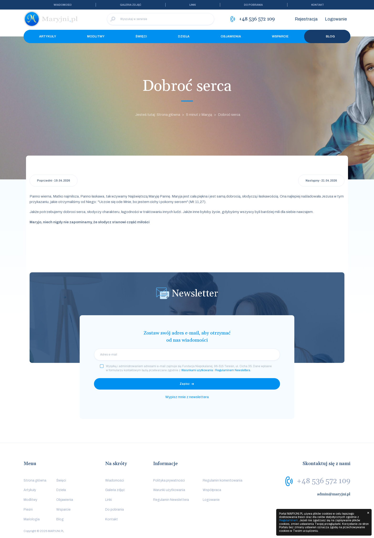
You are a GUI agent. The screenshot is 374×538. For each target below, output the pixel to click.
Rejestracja (306, 19)
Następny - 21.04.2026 (321, 180)
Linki (192, 4)
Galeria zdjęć (130, 4)
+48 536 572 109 (323, 481)
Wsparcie (280, 36)
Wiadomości (63, 4)
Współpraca (212, 490)
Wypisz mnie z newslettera (187, 397)
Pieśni (28, 509)
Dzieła (183, 36)
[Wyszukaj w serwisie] (160, 19)
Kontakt (317, 4)
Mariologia (32, 519)
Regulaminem (288, 520)
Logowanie (336, 19)
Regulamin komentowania (222, 480)
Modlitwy (95, 36)
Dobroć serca (229, 115)
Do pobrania (253, 4)
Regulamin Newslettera (171, 500)
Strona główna (35, 480)
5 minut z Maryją (199, 115)
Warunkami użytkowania (197, 370)
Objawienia (231, 36)
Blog (327, 36)
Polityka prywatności (169, 480)
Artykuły (47, 36)
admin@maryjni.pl (333, 494)
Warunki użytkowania (169, 490)
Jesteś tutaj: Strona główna (157, 115)
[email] (187, 354)
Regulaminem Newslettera (232, 370)
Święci (141, 36)
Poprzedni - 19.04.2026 (53, 180)
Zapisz (185, 384)
